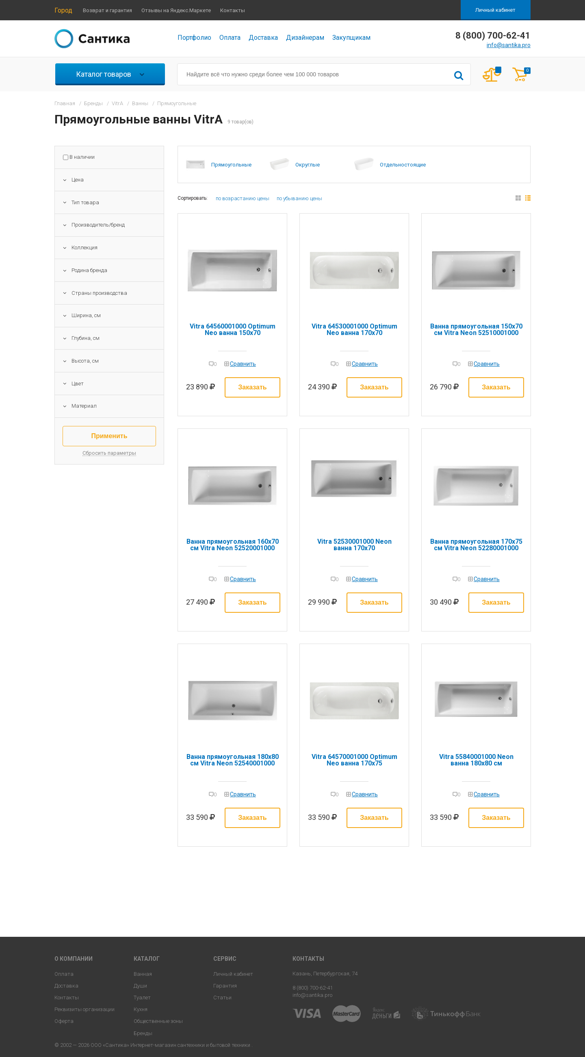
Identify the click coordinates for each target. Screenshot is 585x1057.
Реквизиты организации (84, 1009)
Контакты (232, 10)
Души (140, 986)
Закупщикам (351, 37)
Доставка (263, 37)
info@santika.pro (509, 45)
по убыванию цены (299, 198)
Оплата (229, 37)
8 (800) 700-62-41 (312, 988)
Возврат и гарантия (107, 10)
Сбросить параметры (109, 453)
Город (63, 10)
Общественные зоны (158, 1021)
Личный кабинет (495, 10)
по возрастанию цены (242, 198)
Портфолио (194, 37)
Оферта (64, 1021)
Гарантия (225, 986)
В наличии (82, 157)
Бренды (143, 1033)
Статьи (222, 997)
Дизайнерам (305, 37)
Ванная (143, 974)
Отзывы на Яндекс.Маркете (176, 10)
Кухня (140, 1009)
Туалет (142, 997)
